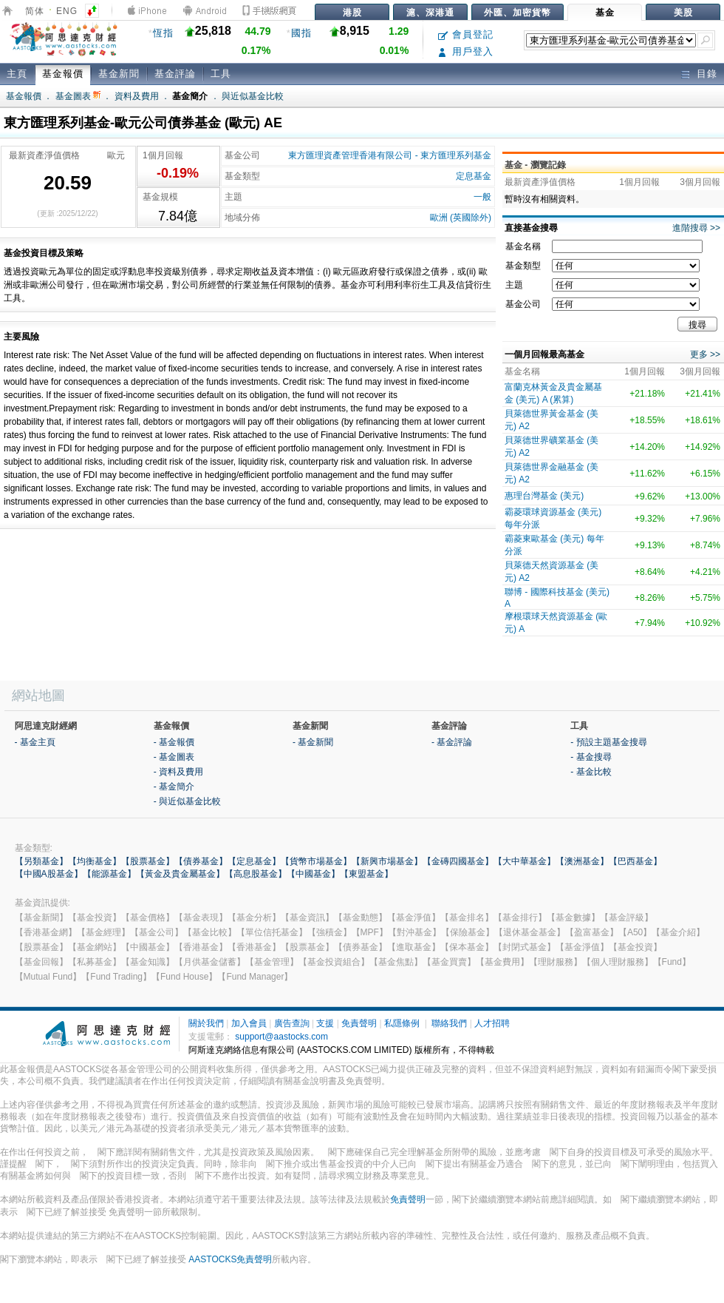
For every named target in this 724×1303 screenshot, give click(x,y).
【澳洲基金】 (582, 861)
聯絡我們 (449, 1023)
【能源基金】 (109, 874)
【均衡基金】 (94, 861)
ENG (67, 11)
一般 (482, 197)
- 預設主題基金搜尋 (608, 742)
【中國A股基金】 (49, 874)
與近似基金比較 (253, 96)
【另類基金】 (41, 861)
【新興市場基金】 (387, 861)
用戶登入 (466, 51)
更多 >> (705, 354)
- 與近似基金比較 (187, 801)
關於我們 (206, 1023)
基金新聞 (119, 73)
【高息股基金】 (256, 874)
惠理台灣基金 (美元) (544, 496)
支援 (325, 1023)
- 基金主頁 (35, 742)
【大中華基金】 (525, 861)
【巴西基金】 (635, 861)
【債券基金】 (201, 861)
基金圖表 (77, 96)
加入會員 (249, 1023)
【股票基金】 (147, 861)
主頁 (17, 73)
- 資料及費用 (178, 772)
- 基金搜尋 (590, 757)
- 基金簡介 (174, 786)
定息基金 (473, 176)
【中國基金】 (313, 874)
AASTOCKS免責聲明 (230, 1259)
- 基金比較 (590, 772)
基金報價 (62, 73)
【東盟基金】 (366, 874)
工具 (221, 73)
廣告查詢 (292, 1023)
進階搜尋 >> (696, 228)
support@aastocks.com (281, 1036)
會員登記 (466, 34)
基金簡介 (190, 96)
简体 (34, 11)
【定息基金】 (254, 861)
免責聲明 (359, 1023)
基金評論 (175, 73)
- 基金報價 (174, 742)
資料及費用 (137, 96)
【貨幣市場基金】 (316, 861)
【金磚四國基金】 (458, 861)
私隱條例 (402, 1023)
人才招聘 (492, 1023)
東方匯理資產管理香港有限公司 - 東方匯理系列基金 (389, 155)
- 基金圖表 (174, 757)
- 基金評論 (451, 742)
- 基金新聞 (313, 742)
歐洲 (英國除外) (460, 217)
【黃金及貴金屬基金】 (180, 874)
